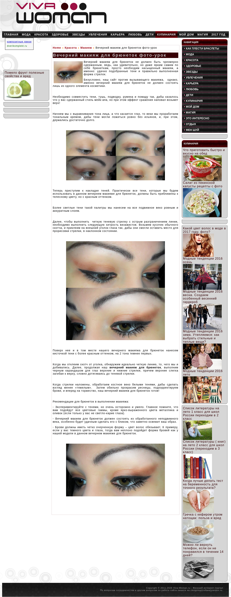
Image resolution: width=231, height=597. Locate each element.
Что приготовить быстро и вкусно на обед (204, 151)
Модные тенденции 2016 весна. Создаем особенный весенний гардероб (203, 297)
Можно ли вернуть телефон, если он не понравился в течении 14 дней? (203, 550)
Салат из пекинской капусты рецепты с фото (202, 184)
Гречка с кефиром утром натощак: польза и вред (202, 516)
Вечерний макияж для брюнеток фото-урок (109, 55)
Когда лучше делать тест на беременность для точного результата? (203, 484)
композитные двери (19, 41)
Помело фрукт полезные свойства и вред (24, 74)
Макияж (86, 47)
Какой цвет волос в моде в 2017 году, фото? (204, 230)
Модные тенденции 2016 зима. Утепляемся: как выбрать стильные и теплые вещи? (203, 336)
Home (57, 47)
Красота (71, 47)
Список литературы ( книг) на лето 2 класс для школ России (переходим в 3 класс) (204, 447)
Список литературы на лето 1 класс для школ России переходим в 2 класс (201, 413)
